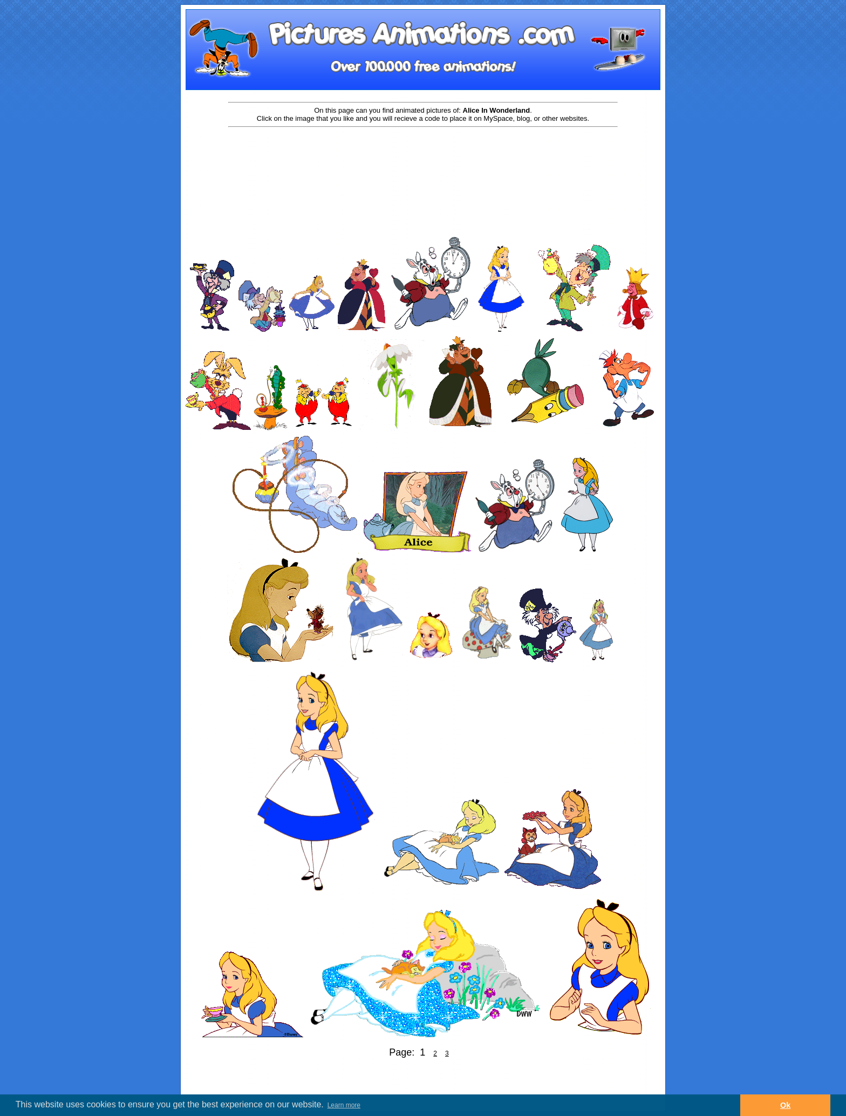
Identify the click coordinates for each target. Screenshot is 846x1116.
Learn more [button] (344, 1105)
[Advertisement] (423, 163)
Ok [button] (785, 1105)
